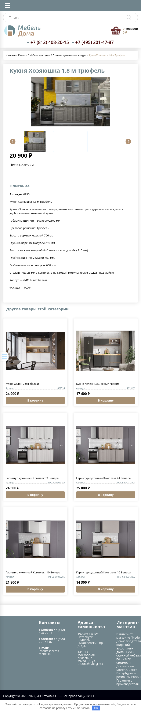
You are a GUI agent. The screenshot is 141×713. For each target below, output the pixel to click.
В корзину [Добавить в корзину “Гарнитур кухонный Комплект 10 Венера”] (35, 589)
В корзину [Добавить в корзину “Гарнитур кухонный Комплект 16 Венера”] (105, 589)
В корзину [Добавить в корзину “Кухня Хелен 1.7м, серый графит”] (105, 400)
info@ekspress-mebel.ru (49, 652)
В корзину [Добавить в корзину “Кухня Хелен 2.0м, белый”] (35, 400)
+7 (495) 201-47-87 (94, 42)
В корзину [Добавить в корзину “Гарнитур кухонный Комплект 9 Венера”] (35, 495)
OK (96, 708)
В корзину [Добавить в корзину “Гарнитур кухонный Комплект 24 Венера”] (105, 495)
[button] (13, 141)
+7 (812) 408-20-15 (49, 42)
